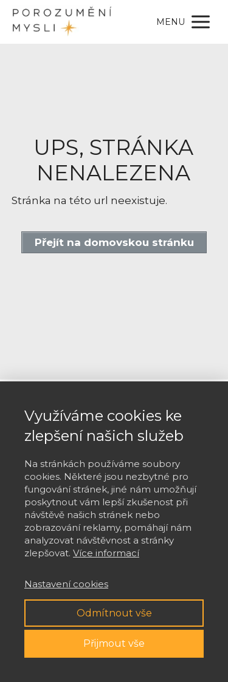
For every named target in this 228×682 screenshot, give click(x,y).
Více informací (106, 553)
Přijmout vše (114, 643)
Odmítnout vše (114, 613)
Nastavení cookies (66, 584)
